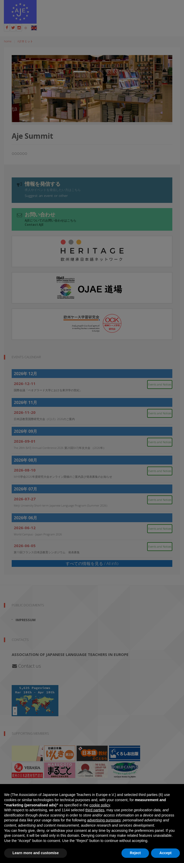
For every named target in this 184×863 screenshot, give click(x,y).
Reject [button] (135, 853)
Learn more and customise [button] (35, 853)
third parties (94, 810)
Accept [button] (165, 853)
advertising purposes (104, 820)
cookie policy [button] (99, 805)
